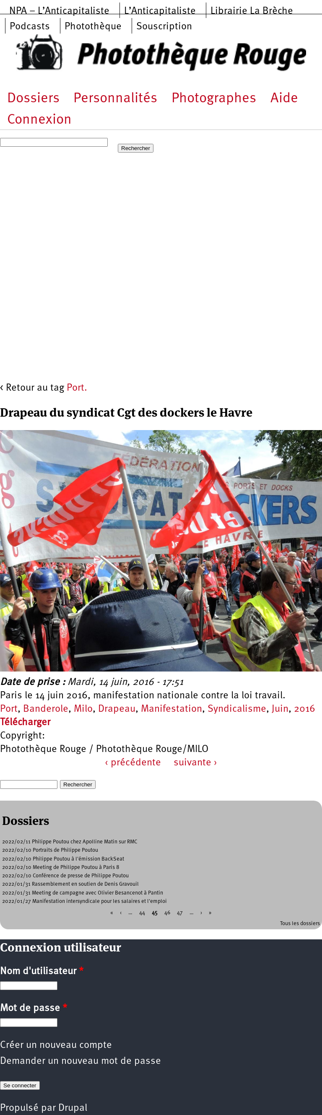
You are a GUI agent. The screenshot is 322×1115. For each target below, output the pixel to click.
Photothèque (93, 27)
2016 (304, 709)
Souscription (164, 27)
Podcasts (30, 27)
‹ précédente (133, 763)
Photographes (213, 99)
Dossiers (33, 99)
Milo (83, 709)
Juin (280, 709)
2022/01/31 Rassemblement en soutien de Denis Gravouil (70, 884)
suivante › (195, 763)
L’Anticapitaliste (160, 11)
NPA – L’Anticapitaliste (59, 11)
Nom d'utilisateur (41, 972)
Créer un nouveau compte (56, 1045)
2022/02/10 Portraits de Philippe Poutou (50, 850)
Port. (77, 388)
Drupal (72, 1108)
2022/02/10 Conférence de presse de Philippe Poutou (65, 876)
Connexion (39, 120)
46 (167, 912)
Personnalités (115, 99)
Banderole (45, 709)
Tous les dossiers (300, 923)
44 (142, 912)
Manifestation (171, 709)
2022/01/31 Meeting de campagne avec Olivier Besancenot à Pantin (82, 893)
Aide (284, 99)
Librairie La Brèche (251, 11)
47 (180, 912)
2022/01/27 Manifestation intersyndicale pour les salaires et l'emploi (84, 901)
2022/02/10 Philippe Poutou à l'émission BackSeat (63, 859)
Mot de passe (33, 1009)
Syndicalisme (237, 709)
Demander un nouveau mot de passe (80, 1061)
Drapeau (116, 709)
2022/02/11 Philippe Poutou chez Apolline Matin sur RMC (69, 842)
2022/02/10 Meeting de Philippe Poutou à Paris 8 (60, 867)
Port (9, 709)
